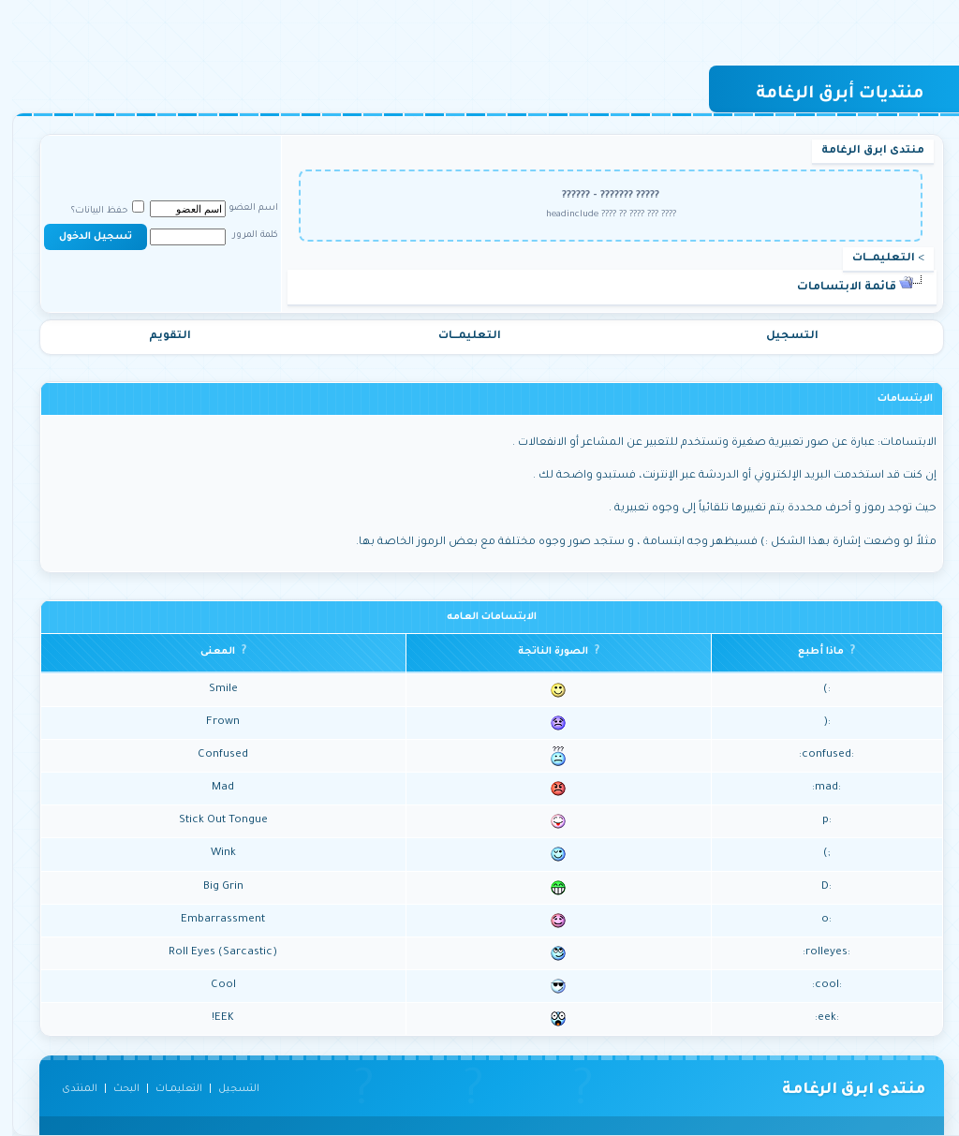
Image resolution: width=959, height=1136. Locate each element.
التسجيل (780, 337)
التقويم (158, 337)
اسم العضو (241, 208)
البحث (114, 1089)
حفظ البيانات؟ (95, 211)
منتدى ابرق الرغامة (860, 151)
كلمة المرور (243, 235)
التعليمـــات (871, 259)
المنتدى (67, 1089)
